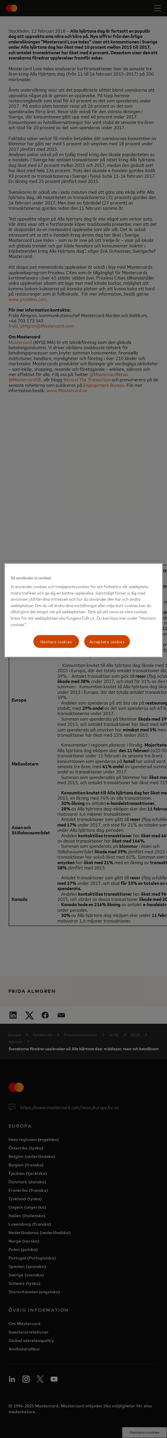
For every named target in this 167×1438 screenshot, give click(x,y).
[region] (83, 610)
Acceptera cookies (107, 641)
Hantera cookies (56, 641)
